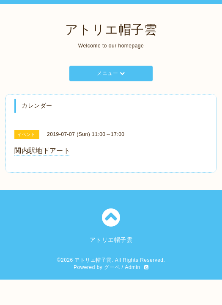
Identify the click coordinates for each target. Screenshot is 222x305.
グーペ (112, 267)
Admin (132, 267)
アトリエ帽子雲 (111, 29)
